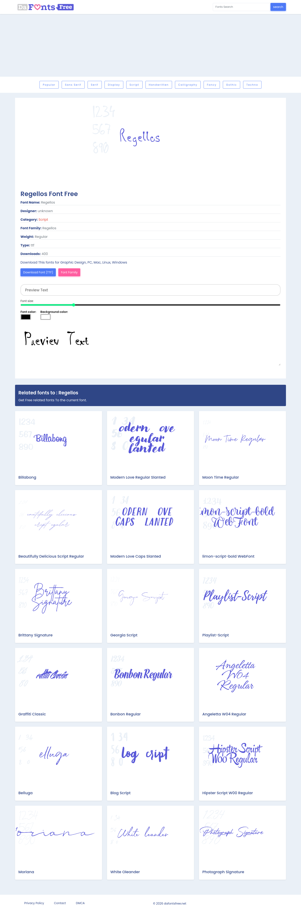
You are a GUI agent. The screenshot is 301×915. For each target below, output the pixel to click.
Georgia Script (124, 635)
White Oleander (125, 871)
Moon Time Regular (220, 477)
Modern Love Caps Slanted (135, 556)
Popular (49, 85)
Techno (252, 85)
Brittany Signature (35, 635)
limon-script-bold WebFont (228, 556)
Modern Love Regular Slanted (138, 477)
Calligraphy (187, 85)
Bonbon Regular (125, 714)
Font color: (28, 312)
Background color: (54, 312)
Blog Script (120, 792)
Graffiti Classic (32, 714)
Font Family (69, 272)
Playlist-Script (215, 635)
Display (114, 85)
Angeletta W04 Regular (224, 714)
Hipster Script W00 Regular (227, 792)
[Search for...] (242, 7)
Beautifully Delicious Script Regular (51, 556)
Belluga (25, 792)
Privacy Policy (34, 903)
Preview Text (150, 345)
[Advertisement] (150, 45)
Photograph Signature (223, 871)
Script (134, 85)
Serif (94, 85)
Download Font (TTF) (38, 272)
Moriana (26, 871)
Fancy (212, 85)
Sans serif (73, 85)
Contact (60, 903)
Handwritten (159, 85)
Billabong (27, 477)
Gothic (231, 85)
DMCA (80, 903)
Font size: (27, 301)
